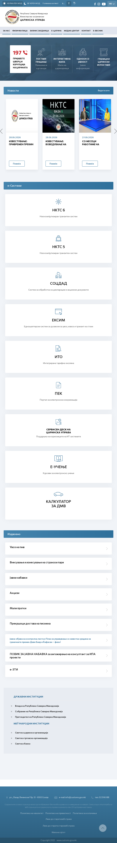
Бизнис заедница (39, 31)
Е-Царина (56, 31)
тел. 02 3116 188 (101, 796)
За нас (6, 31)
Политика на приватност (58, 812)
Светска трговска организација (31, 738)
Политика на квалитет (31, 812)
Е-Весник (98, 31)
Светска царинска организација (31, 732)
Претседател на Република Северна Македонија (40, 717)
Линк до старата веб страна (59, 818)
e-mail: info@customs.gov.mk (70, 796)
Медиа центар (71, 31)
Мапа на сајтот (58, 832)
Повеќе (17, 163)
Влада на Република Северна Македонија (37, 706)
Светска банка (22, 743)
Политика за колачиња (85, 812)
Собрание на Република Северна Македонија (39, 711)
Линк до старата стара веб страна (58, 825)
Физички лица (20, 31)
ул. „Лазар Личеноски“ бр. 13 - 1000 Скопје (27, 796)
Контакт (86, 31)
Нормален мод (12, 3)
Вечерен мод (32, 3)
